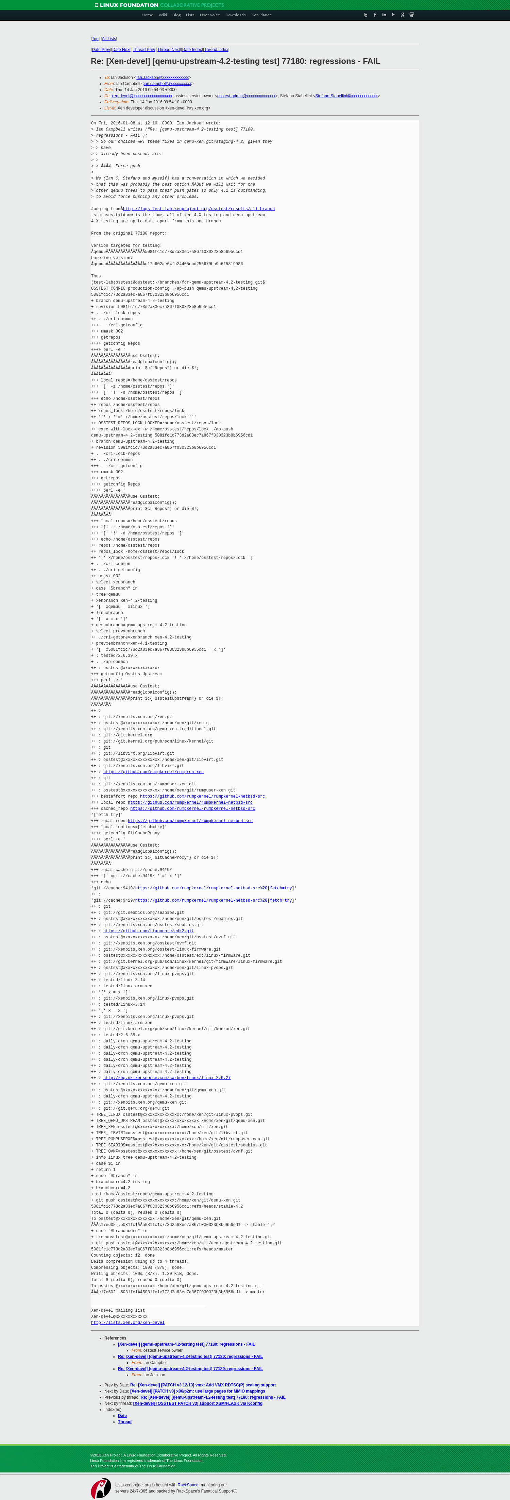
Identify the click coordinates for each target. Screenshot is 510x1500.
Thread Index (216, 49)
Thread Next (168, 49)
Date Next (121, 49)
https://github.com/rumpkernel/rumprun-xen (153, 772)
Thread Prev (144, 49)
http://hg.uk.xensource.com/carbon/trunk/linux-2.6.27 (167, 1078)
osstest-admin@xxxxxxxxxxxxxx (246, 95)
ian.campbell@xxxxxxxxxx (167, 83)
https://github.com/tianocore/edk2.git (148, 931)
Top (95, 38)
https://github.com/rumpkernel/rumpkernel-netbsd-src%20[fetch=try (213, 888)
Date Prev (101, 49)
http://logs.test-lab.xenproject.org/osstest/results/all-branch (199, 209)
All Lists (109, 38)
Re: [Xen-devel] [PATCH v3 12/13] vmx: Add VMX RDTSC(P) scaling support (203, 1385)
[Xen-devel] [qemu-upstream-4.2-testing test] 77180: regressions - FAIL (186, 1344)
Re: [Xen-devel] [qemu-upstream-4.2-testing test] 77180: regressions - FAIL (190, 1356)
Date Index (192, 49)
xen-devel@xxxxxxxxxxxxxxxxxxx (142, 95)
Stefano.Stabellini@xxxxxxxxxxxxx (346, 95)
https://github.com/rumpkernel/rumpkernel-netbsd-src (202, 796)
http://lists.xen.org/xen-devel (128, 1323)
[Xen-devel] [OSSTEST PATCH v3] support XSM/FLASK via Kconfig (197, 1403)
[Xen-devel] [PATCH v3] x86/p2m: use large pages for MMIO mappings (197, 1391)
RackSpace (187, 1485)
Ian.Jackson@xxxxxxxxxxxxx (162, 77)
